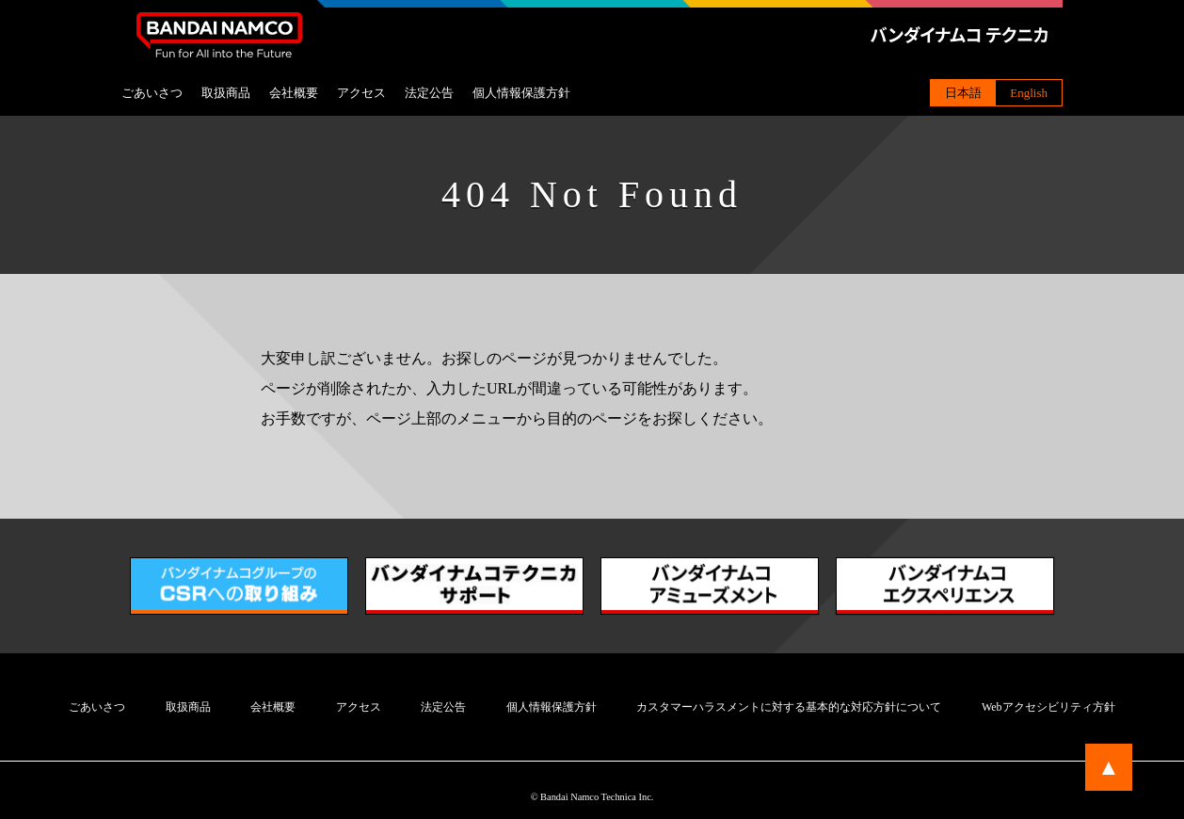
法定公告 (429, 93)
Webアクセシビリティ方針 (1048, 707)
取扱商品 (225, 93)
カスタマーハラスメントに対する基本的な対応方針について (788, 707)
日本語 (963, 93)
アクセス (361, 93)
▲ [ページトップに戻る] (1108, 767)
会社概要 (293, 93)
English (1029, 93)
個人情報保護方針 (521, 93)
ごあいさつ (152, 93)
